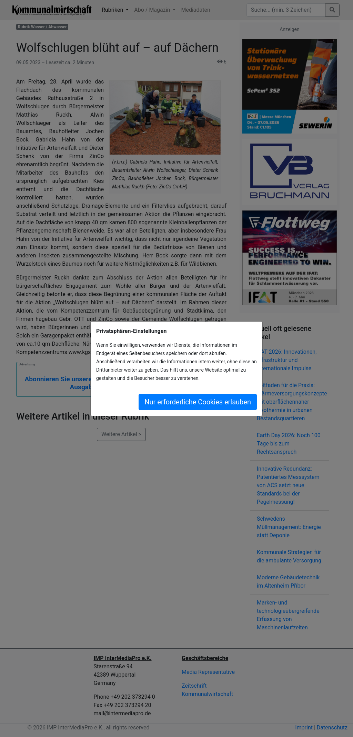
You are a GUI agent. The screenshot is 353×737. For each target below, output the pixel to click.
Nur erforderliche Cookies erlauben (197, 402)
